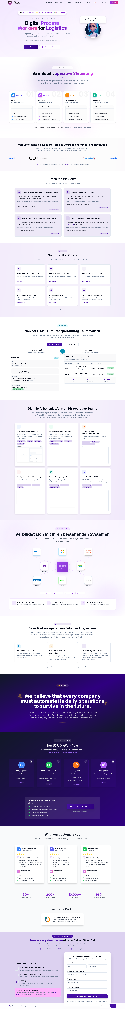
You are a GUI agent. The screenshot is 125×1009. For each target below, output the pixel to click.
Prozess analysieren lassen (87, 996)
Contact (87, 2)
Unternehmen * (72, 979)
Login (104, 2)
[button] (30, 454)
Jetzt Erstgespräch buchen (80, 806)
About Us (78, 2)
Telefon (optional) (73, 987)
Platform (49, 2)
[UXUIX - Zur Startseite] (14, 3)
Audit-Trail (71, 224)
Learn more (40, 1006)
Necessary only (105, 1006)
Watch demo (31, 47)
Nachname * (91, 963)
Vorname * (70, 963)
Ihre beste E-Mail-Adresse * (76, 971)
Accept (113, 1006)
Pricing (69, 2)
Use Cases (59, 2)
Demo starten (54, 344)
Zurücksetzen (71, 344)
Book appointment (50, 47)
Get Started (114, 2)
